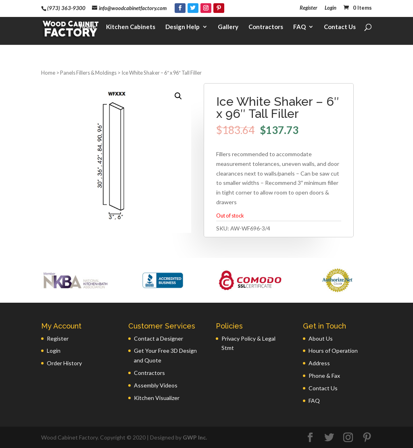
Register (308, 8)
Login (330, 8)
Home (87, 30)
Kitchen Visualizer (156, 397)
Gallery (228, 30)
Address (319, 363)
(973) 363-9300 (66, 8)
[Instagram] (205, 8)
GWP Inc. (195, 437)
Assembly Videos (155, 385)
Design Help (182, 30)
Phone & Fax (324, 375)
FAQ (299, 30)
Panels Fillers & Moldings (88, 72)
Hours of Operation (333, 350)
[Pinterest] (218, 8)
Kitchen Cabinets (130, 30)
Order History (64, 363)
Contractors (265, 30)
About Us (321, 338)
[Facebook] (180, 8)
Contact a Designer (158, 338)
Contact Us (340, 30)
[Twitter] (193, 8)
